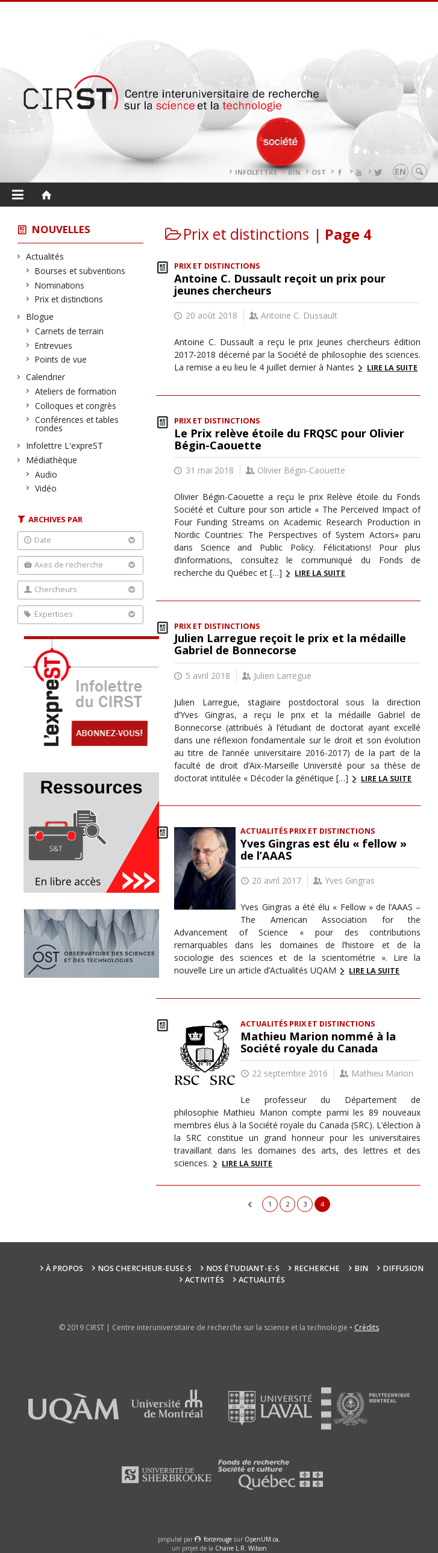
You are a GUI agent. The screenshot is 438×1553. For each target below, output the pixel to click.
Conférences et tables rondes (77, 424)
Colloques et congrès (76, 405)
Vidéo (46, 488)
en (400, 171)
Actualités (45, 256)
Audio (46, 474)
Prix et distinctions (69, 299)
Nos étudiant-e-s (243, 1268)
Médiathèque (52, 460)
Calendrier (46, 377)
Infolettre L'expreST (65, 445)
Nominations (60, 285)
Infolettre (256, 172)
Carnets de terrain (70, 331)
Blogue (40, 316)
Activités (204, 1280)
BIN (294, 172)
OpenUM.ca (261, 1539)
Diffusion (403, 1268)
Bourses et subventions (80, 271)
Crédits (366, 1327)
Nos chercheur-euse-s (145, 1268)
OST (318, 172)
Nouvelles (61, 229)
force (218, 1539)
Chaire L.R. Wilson (241, 1548)
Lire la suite (392, 368)
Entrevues (54, 345)
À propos (64, 1268)
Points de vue (61, 359)
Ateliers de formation (76, 391)
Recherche (317, 1268)
